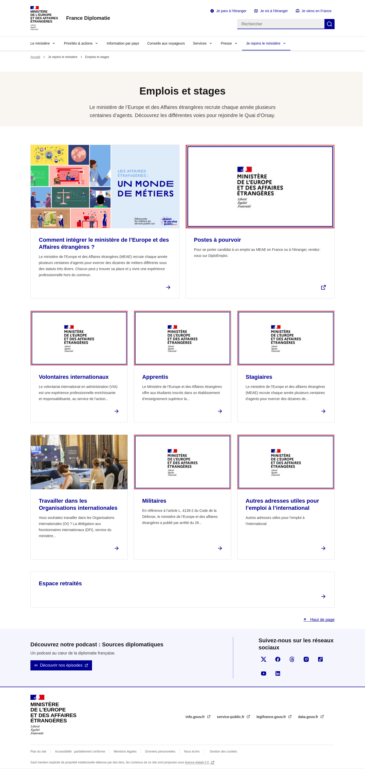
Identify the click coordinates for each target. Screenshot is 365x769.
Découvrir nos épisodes (61, 665)
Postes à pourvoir (217, 240)
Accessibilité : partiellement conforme (80, 751)
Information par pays (123, 43)
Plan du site (38, 751)
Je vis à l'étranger (274, 11)
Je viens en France (317, 11)
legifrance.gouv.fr (272, 717)
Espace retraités (60, 583)
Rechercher (329, 24)
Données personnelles (160, 751)
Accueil (35, 57)
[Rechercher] (280, 24)
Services (200, 43)
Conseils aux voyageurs (166, 43)
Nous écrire (191, 751)
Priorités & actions (78, 43)
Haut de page (322, 619)
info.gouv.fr (196, 717)
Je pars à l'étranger (231, 11)
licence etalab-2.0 (197, 762)
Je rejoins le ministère (263, 43)
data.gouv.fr (308, 717)
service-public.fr (231, 717)
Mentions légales (125, 751)
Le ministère (40, 43)
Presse (226, 43)
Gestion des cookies (223, 751)
